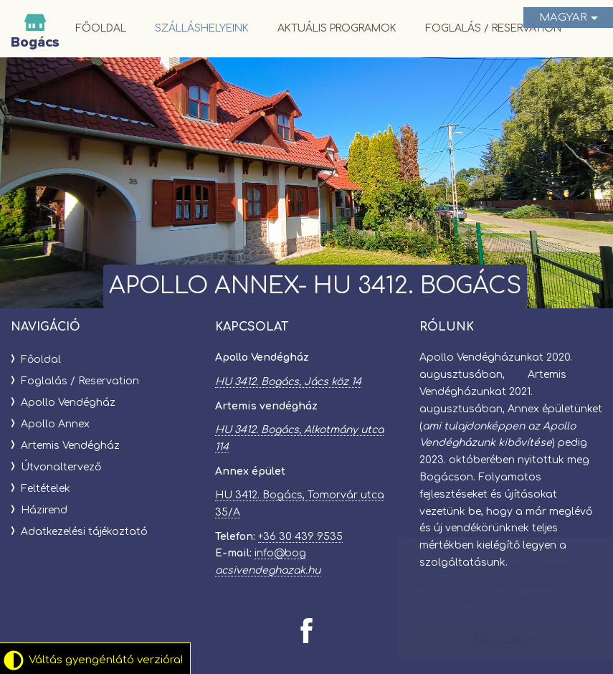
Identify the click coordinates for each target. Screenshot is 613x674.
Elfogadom (491, 640)
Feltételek (45, 488)
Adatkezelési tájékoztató (84, 531)
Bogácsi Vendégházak (35, 29)
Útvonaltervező (61, 467)
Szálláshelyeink (202, 28)
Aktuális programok (336, 28)
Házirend (44, 510)
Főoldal (100, 28)
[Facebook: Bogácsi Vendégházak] (306, 630)
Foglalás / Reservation (493, 28)
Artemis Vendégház (70, 445)
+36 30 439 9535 (300, 536)
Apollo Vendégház (68, 402)
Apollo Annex (55, 424)
